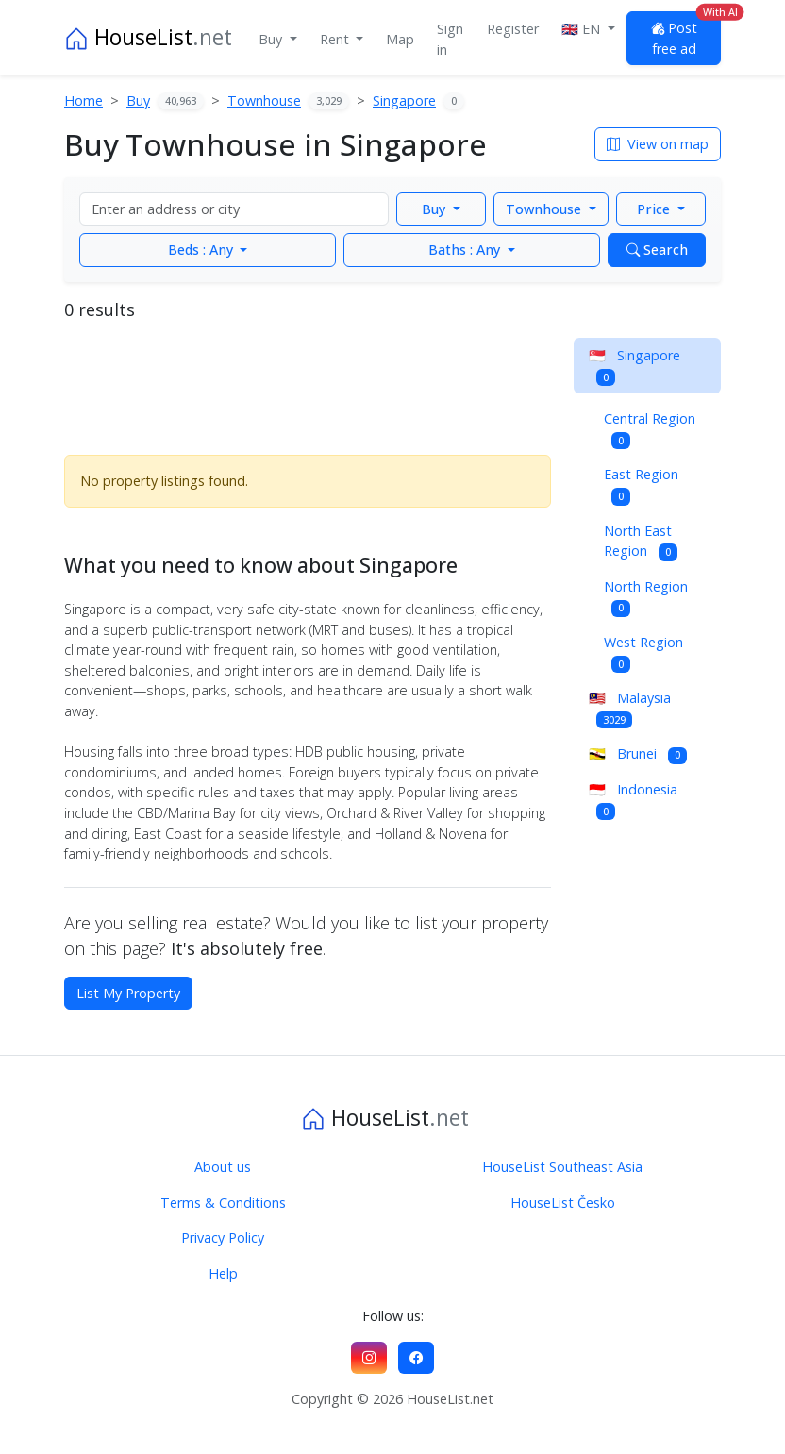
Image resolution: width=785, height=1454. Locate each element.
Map (400, 39)
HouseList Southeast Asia (562, 1167)
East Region (641, 485)
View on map (658, 144)
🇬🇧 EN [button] (582, 29)
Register (513, 29)
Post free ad (686, 34)
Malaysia (630, 708)
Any (202, 250)
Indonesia (633, 800)
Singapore (634, 366)
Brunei (638, 754)
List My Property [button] (128, 993)
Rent (336, 39)
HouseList (148, 37)
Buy (272, 39)
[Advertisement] (307, 385)
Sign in (450, 39)
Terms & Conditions (223, 1203)
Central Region (649, 429)
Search (657, 250)
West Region (643, 653)
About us (222, 1167)
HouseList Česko (562, 1203)
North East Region (640, 541)
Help (223, 1273)
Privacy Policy (222, 1237)
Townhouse (545, 209)
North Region (646, 597)
